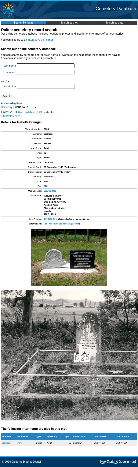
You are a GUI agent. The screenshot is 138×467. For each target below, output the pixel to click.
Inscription (9, 86)
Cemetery (6, 107)
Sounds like (45, 112)
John (19, 443)
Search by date (114, 22)
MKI (46, 181)
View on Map (50, 191)
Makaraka (48, 176)
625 (46, 186)
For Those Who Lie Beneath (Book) (62, 223)
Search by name (23, 22)
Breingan (6, 443)
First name (9, 72)
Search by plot (69, 22)
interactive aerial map (41, 39)
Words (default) (25, 112)
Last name (9, 65)
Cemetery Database (116, 8)
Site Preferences (10, 116)
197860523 (51, 219)
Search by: (7, 111)
